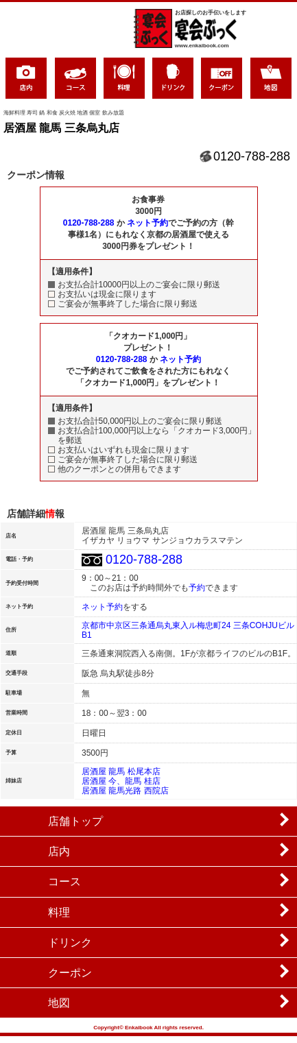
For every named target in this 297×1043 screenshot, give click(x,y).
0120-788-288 (251, 156)
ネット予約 (147, 223)
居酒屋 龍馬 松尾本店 (121, 771)
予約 (197, 587)
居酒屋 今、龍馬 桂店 (121, 781)
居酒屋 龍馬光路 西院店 (125, 790)
